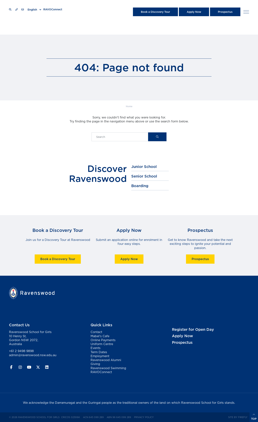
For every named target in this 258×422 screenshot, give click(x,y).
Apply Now (194, 12)
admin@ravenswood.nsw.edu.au (32, 355)
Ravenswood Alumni (106, 360)
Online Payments (103, 340)
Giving (95, 364)
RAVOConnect (52, 9)
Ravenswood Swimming (108, 368)
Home (129, 106)
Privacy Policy (144, 417)
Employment (100, 356)
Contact (96, 332)
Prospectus (225, 12)
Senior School (144, 176)
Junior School (144, 166)
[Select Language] (34, 9)
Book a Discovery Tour (155, 12)
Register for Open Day (193, 329)
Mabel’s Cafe (100, 336)
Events (95, 348)
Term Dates (99, 352)
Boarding (139, 185)
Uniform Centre (102, 344)
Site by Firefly (238, 417)
